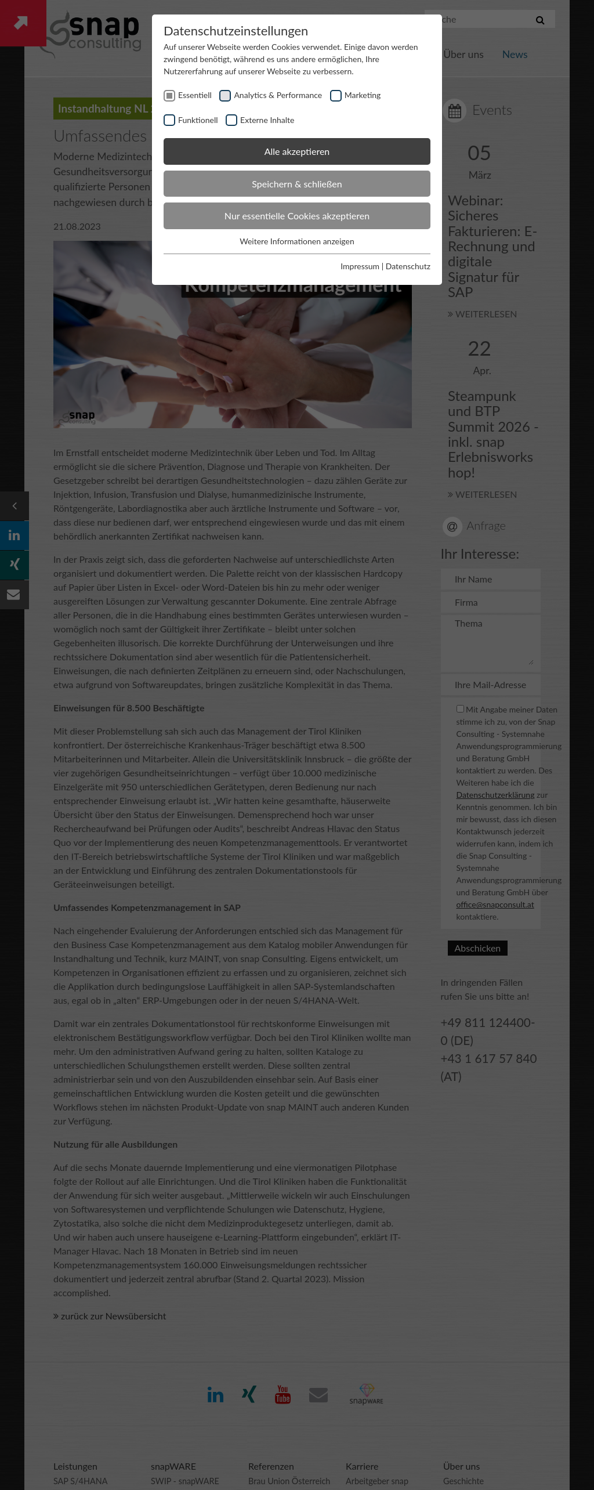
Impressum (360, 266)
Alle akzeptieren (297, 151)
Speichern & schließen (297, 183)
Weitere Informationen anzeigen (297, 241)
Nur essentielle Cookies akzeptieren (297, 215)
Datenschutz (408, 266)
